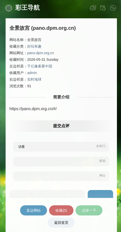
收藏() (61, 210)
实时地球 (34, 79)
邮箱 (102, 161)
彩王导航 (27, 7)
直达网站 (33, 210)
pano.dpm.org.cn (40, 53)
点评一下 (89, 210)
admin (32, 73)
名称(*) (100, 146)
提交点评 (61, 126)
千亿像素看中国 (39, 66)
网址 (102, 175)
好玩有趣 (34, 46)
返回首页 (61, 223)
